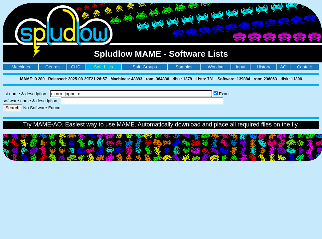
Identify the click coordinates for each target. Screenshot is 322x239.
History (263, 66)
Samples (184, 66)
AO (283, 66)
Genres (52, 66)
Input (240, 66)
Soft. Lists (103, 66)
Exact (224, 93)
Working (215, 66)
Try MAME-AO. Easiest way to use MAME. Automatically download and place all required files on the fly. (161, 124)
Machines (21, 66)
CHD (75, 66)
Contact (304, 66)
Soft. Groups (145, 66)
